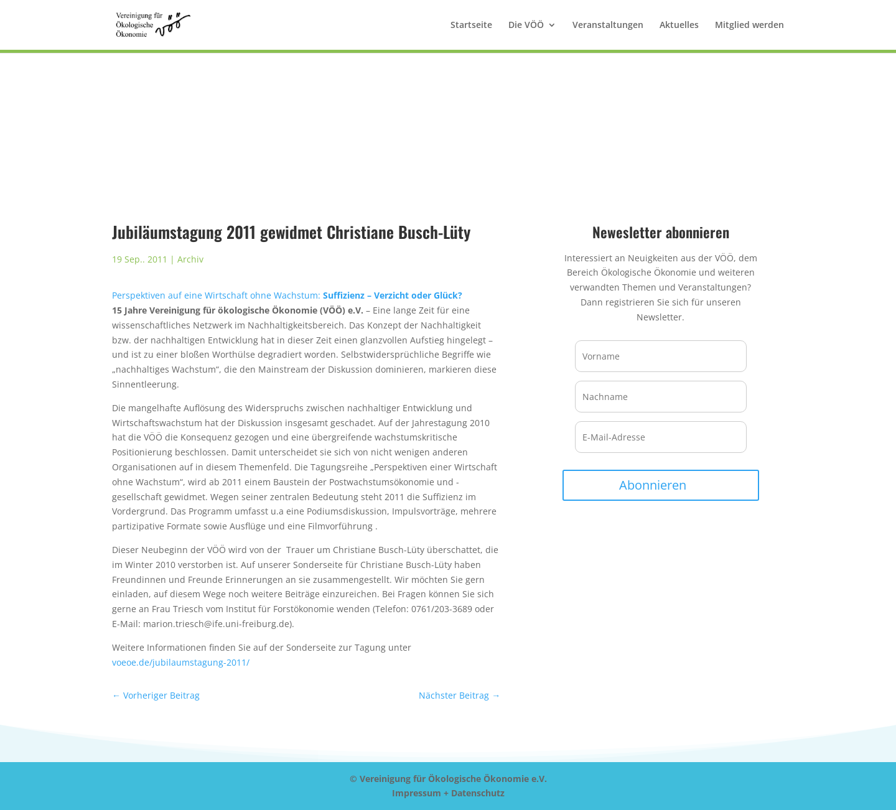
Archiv (190, 259)
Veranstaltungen (607, 25)
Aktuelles (679, 25)
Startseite (471, 25)
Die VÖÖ (526, 25)
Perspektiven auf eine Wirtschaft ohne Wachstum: (287, 295)
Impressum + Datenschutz (448, 793)
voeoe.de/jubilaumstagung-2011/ (181, 662)
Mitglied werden (749, 25)
